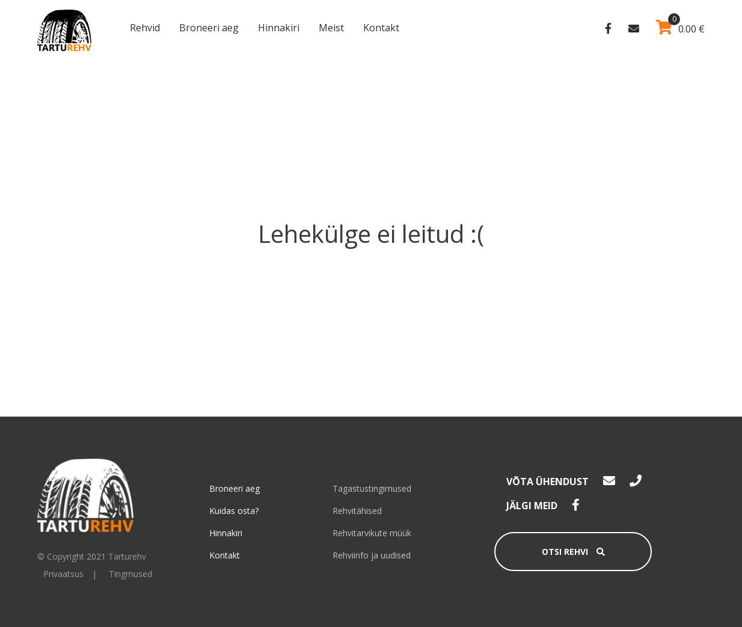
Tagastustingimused (372, 488)
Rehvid (145, 27)
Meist (331, 27)
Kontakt (381, 27)
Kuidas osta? (234, 510)
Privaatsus (63, 574)
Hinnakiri (278, 27)
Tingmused (130, 574)
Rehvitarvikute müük (372, 533)
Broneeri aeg (209, 27)
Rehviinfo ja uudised (372, 555)
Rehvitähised (357, 510)
